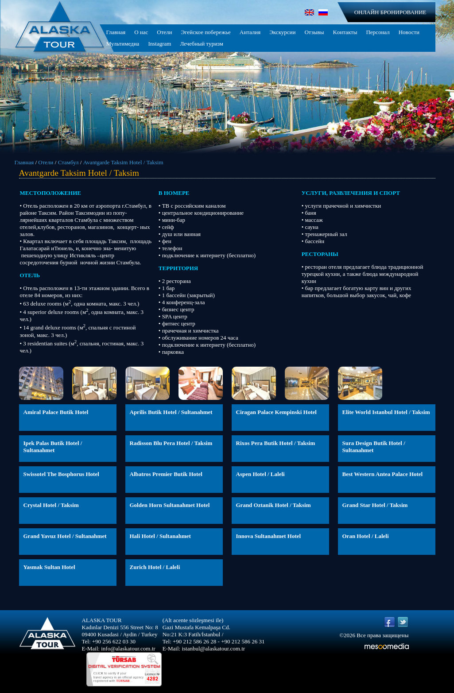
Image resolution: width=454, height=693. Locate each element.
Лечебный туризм (201, 43)
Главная (116, 32)
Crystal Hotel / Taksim (51, 505)
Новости (409, 32)
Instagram (159, 43)
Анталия (250, 32)
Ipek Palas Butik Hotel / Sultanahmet (52, 446)
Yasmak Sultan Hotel (49, 567)
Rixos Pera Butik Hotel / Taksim (275, 443)
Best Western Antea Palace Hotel (382, 474)
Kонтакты (345, 32)
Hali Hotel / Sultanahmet (160, 536)
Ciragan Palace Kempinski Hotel (276, 412)
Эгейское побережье (206, 32)
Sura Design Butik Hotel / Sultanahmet (373, 446)
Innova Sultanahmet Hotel (268, 536)
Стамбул (68, 162)
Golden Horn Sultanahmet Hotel (170, 505)
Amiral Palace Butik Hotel (56, 412)
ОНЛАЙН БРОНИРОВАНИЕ (390, 12)
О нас (141, 32)
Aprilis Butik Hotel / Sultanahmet (171, 412)
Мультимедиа (123, 43)
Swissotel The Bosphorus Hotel (61, 474)
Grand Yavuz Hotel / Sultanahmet (65, 536)
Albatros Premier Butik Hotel (166, 474)
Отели (164, 32)
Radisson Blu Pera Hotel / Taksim (171, 443)
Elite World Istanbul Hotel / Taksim (386, 412)
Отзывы (314, 32)
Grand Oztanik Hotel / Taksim (273, 505)
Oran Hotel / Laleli (365, 536)
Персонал (377, 32)
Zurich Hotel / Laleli (155, 567)
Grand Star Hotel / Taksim (375, 505)
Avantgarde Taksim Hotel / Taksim (123, 162)
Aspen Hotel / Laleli (260, 474)
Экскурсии (282, 32)
